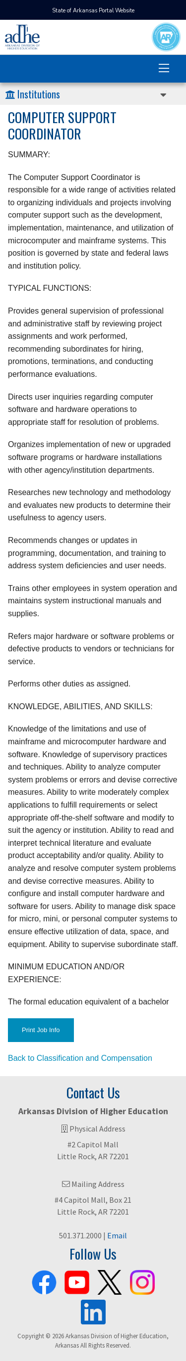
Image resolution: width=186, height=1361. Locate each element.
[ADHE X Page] (109, 1280)
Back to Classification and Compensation (80, 1058)
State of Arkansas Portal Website (93, 10)
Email (117, 1235)
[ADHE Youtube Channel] (76, 1280)
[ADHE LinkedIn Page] (93, 1310)
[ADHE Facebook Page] (44, 1280)
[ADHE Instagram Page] (142, 1280)
